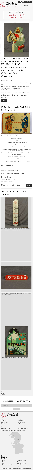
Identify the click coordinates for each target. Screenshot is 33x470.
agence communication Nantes (23, 468)
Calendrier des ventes (23, 463)
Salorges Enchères (22, 460)
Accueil (4, 460)
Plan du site (4, 468)
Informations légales (24, 467)
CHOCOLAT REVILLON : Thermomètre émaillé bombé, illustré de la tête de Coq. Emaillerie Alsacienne (16, 229)
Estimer (4, 462)
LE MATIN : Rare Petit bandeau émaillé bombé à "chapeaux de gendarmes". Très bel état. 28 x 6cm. (16, 294)
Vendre (19, 462)
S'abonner (16, 409)
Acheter (4, 463)
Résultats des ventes (7, 464)
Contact (25, 2)
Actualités (20, 464)
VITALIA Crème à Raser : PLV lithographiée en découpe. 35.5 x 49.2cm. (16, 358)
